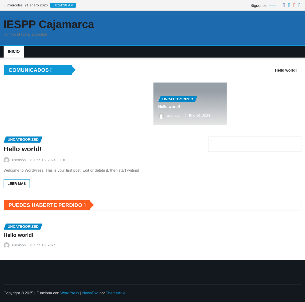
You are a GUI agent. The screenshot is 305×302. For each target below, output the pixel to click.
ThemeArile (116, 293)
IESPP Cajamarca (49, 24)
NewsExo (90, 293)
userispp (173, 115)
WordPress (69, 293)
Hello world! (169, 107)
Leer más (16, 183)
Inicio (14, 51)
